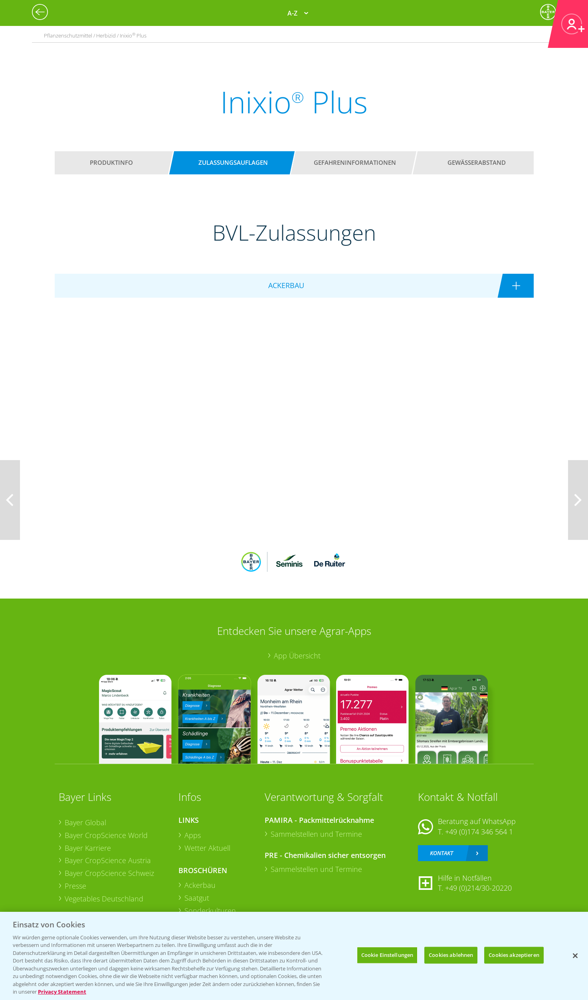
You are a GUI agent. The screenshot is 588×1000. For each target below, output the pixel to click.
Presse (75, 886)
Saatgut (196, 898)
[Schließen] (575, 955)
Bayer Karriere (88, 848)
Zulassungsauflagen (233, 162)
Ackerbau (200, 885)
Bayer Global (85, 822)
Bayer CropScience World (106, 835)
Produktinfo (111, 162)
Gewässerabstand (476, 162)
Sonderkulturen (210, 910)
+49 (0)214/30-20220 (478, 888)
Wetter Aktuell (207, 848)
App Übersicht (297, 655)
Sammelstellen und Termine (316, 834)
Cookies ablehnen (451, 954)
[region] (294, 956)
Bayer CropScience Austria (108, 860)
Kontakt (441, 853)
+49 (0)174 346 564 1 (479, 831)
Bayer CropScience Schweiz (109, 873)
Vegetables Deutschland (104, 898)
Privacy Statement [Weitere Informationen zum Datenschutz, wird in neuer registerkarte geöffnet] (62, 991)
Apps (192, 835)
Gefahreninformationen (355, 162)
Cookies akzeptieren (514, 954)
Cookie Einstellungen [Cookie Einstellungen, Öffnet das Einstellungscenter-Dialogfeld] (387, 954)
